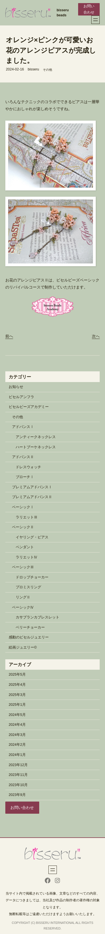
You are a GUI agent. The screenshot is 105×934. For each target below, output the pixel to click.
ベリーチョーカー (30, 627)
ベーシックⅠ (23, 507)
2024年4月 (17, 725)
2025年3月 (17, 695)
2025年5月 (17, 674)
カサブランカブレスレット (37, 617)
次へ (96, 336)
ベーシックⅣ (23, 607)
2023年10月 (18, 785)
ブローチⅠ (25, 477)
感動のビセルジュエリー (29, 637)
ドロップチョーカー (32, 577)
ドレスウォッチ (28, 467)
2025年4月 (17, 685)
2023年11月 (18, 775)
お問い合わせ (88, 9)
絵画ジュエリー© (23, 647)
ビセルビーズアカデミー (29, 407)
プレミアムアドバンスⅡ (32, 497)
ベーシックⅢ (23, 567)
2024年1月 (17, 755)
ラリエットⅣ (27, 557)
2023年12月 (18, 765)
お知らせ (16, 387)
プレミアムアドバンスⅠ (32, 487)
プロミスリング (28, 587)
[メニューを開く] (95, 19)
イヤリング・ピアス (32, 537)
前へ (9, 336)
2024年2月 (17, 745)
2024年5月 (17, 715)
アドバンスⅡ (23, 457)
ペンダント (25, 547)
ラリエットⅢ (27, 517)
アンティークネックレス (36, 437)
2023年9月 (17, 795)
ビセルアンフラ (21, 397)
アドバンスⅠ (23, 427)
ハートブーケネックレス (36, 447)
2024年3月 (17, 735)
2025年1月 (17, 705)
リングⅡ (23, 597)
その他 (47, 69)
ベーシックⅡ (23, 527)
